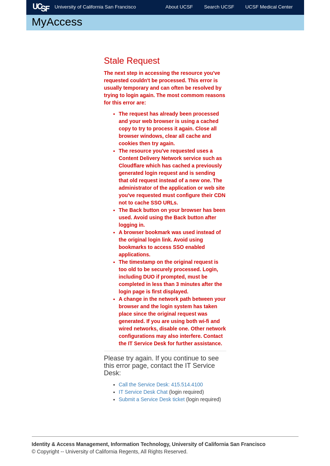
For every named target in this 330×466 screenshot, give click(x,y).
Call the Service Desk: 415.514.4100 (161, 384)
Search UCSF (219, 7)
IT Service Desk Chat (143, 392)
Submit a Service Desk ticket (152, 399)
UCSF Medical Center (269, 7)
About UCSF (179, 7)
